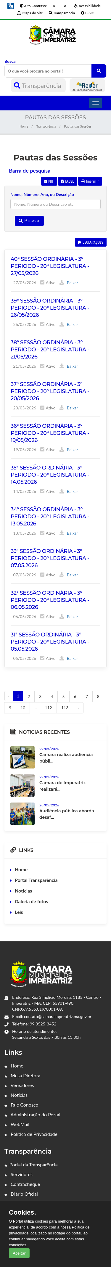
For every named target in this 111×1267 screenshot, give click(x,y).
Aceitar (19, 1252)
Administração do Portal (32, 1114)
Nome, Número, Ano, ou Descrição (42, 194)
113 (64, 707)
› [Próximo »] (78, 707)
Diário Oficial (21, 1194)
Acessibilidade (87, 6)
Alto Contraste (33, 6)
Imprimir (90, 181)
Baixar (68, 282)
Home (24, 126)
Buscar (55, 68)
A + (55, 6)
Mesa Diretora (22, 1075)
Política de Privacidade (30, 1134)
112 (48, 707)
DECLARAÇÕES (90, 242)
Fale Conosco (21, 1104)
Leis (19, 912)
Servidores (18, 1174)
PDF (49, 181)
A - (66, 6)
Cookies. (22, 1212)
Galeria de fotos (31, 901)
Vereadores (19, 1085)
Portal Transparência (36, 880)
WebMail (16, 1124)
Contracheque (22, 1184)
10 (22, 707)
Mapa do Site (30, 13)
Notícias (16, 1095)
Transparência (38, 85)
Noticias (23, 890)
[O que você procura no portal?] (98, 71)
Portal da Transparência (31, 1164)
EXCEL (67, 181)
